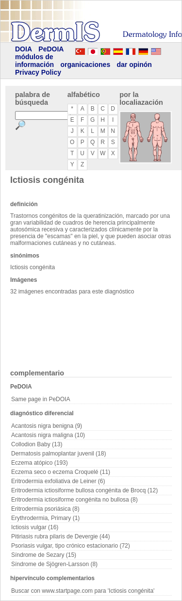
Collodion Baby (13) (36, 444)
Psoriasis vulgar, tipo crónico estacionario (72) (70, 545)
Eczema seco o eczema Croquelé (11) (60, 472)
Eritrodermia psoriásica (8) (45, 508)
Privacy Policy (38, 72)
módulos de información (34, 60)
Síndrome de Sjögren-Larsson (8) (54, 564)
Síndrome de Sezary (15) (43, 555)
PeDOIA (51, 49)
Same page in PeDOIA (40, 399)
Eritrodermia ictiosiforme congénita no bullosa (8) (74, 499)
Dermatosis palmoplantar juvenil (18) (58, 453)
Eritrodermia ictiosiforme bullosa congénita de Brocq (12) (84, 490)
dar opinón (134, 64)
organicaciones (85, 64)
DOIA (23, 49)
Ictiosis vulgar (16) (34, 527)
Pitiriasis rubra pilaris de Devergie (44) (60, 536)
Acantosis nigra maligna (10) (48, 435)
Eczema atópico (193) (39, 462)
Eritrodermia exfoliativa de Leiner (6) (58, 481)
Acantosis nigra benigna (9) (46, 425)
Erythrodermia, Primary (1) (45, 518)
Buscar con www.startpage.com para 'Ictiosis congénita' (82, 590)
